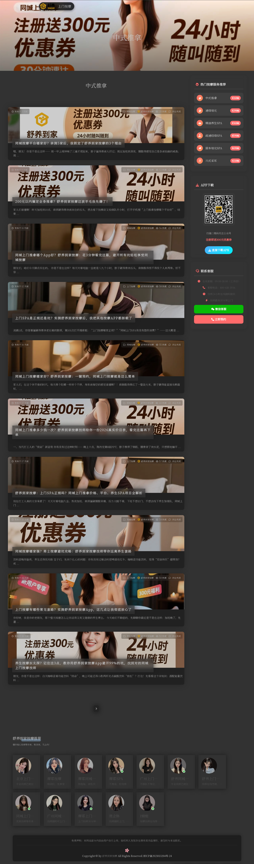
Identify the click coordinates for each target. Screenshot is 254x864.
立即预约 (218, 319)
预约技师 (186, 6)
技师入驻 (141, 6)
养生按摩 (126, 6)
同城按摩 (96, 6)
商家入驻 (156, 6)
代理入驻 (171, 6)
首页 (83, 6)
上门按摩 (111, 6)
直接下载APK (218, 250)
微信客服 (218, 309)
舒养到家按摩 (147, 111)
